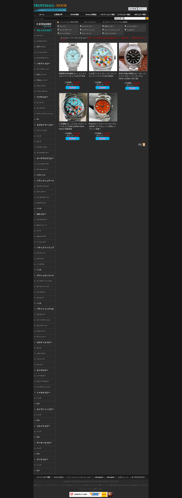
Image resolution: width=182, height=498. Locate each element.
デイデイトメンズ (88, 30)
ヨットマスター (65, 33)
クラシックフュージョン (45, 114)
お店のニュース (123, 477)
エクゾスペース (42, 325)
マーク (39, 231)
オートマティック (43, 69)
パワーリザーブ (42, 91)
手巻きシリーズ (42, 80)
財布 (38, 403)
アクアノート (41, 253)
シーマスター (41, 376)
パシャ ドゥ (41, 359)
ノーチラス (40, 264)
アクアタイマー (42, 219)
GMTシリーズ (41, 75)
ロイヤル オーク (42, 169)
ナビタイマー (41, 314)
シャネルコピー (43, 392)
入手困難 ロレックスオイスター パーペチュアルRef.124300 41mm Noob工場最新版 (73, 126)
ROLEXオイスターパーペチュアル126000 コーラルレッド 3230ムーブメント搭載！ (102, 126)
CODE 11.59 (41, 175)
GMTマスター (41, 47)
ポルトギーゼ (41, 236)
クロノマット (41, 331)
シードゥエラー (42, 52)
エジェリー (40, 298)
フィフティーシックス (44, 281)
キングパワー (41, 108)
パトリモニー (41, 292)
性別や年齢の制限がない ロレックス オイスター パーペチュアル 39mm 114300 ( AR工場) (132, 76)
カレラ (39, 141)
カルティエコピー (44, 342)
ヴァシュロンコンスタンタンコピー (79, 477)
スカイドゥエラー (111, 33)
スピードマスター (43, 381)
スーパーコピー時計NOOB (69, 22)
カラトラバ (40, 259)
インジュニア (41, 242)
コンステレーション (43, 387)
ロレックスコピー (44, 30)
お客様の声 (58, 14)
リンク (39, 136)
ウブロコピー (42, 97)
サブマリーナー (42, 41)
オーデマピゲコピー (45, 158)
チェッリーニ (86, 33)
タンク (39, 348)
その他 (40, 208)
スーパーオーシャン (43, 320)
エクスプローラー (43, 58)
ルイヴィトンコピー (45, 409)
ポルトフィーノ (42, 225)
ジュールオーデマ (43, 164)
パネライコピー (43, 63)
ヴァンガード (41, 192)
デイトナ (40, 35)
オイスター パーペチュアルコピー (74, 38)
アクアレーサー (42, 147)
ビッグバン (40, 102)
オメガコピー (42, 370)
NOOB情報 (75, 14)
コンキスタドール (43, 197)
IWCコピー (41, 214)
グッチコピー (42, 459)
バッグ (39, 398)
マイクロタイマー (43, 153)
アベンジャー (41, 337)
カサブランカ (41, 203)
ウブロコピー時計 (123, 14)
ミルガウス (130, 30)
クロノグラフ (41, 86)
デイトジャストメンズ (112, 30)
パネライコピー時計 (107, 14)
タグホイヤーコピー (45, 125)
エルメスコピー (43, 426)
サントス (40, 364)
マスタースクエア (43, 186)
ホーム (41, 14)
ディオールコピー (44, 443)
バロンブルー (41, 353)
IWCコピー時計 (140, 14)
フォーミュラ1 (42, 130)
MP (38, 119)
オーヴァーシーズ (43, 286)
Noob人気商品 (91, 14)
